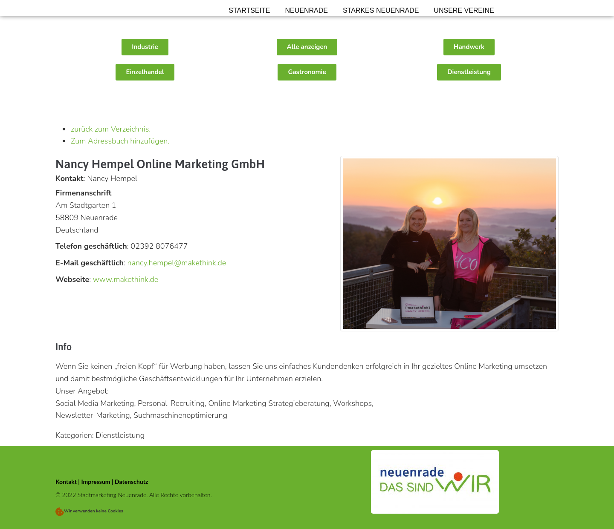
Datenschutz (131, 481)
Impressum (95, 481)
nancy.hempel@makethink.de (176, 263)
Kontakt (66, 481)
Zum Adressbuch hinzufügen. (120, 141)
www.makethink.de (126, 279)
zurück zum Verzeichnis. (111, 129)
